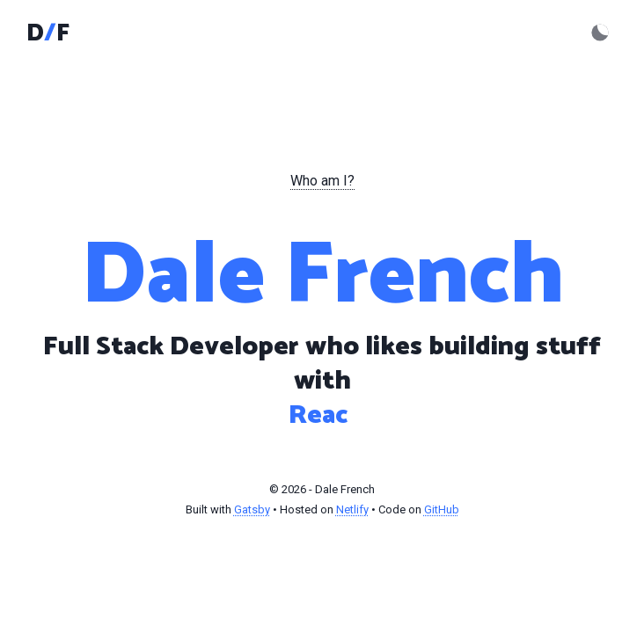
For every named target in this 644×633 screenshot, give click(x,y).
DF (48, 34)
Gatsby (252, 509)
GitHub (441, 509)
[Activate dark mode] (600, 32)
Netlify (352, 509)
